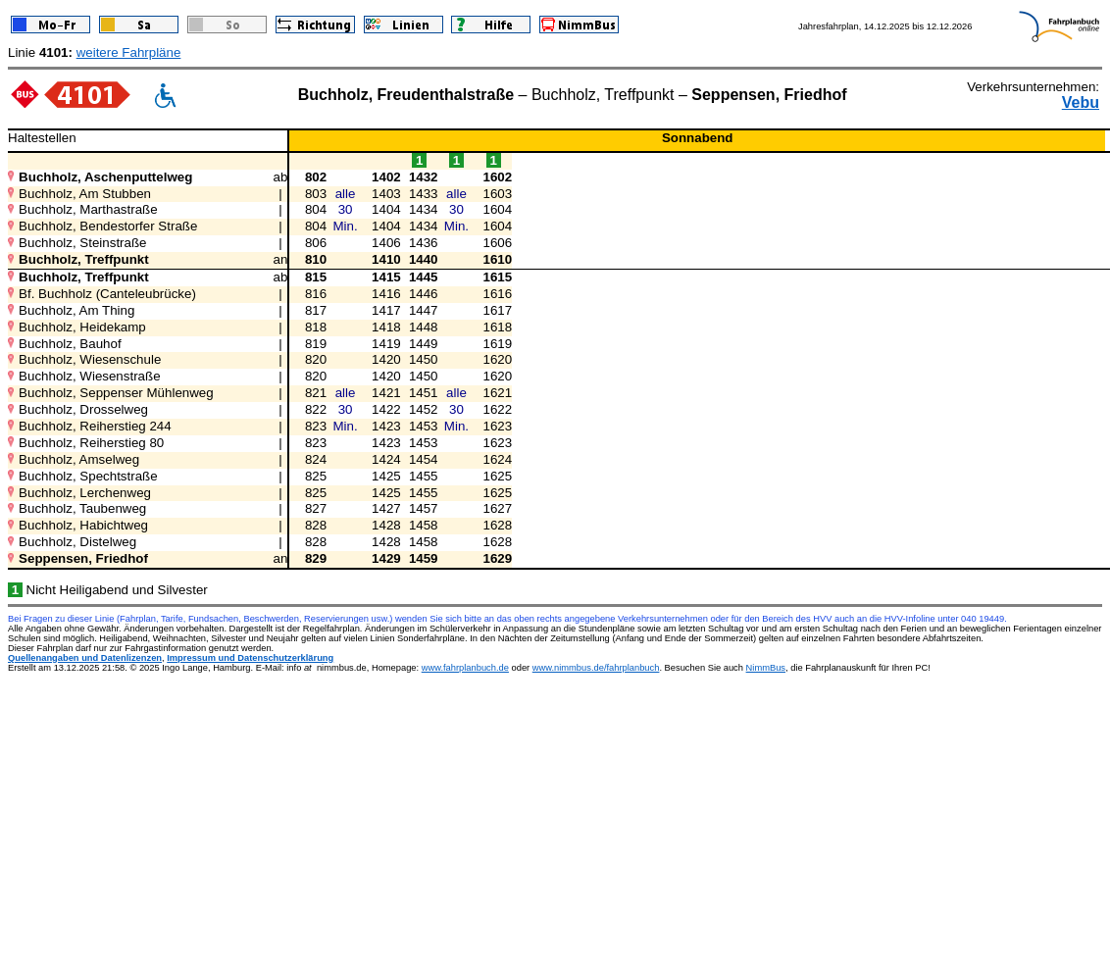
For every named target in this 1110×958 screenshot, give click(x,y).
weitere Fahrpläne (128, 52)
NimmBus (765, 668)
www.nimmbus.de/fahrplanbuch (596, 668)
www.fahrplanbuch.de (465, 668)
